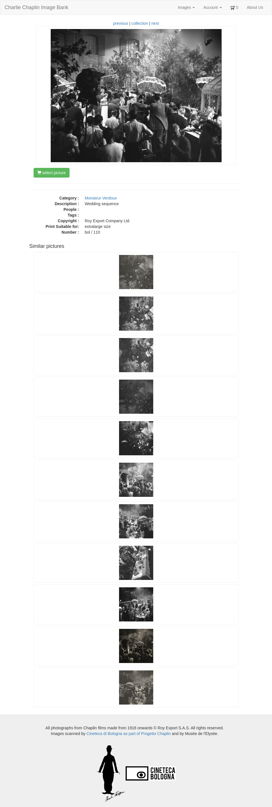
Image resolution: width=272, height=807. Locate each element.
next (155, 23)
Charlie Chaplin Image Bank (36, 7)
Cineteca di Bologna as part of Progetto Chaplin (129, 733)
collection (140, 23)
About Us (255, 7)
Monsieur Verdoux (101, 198)
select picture (51, 172)
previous (120, 23)
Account (212, 7)
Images (186, 7)
